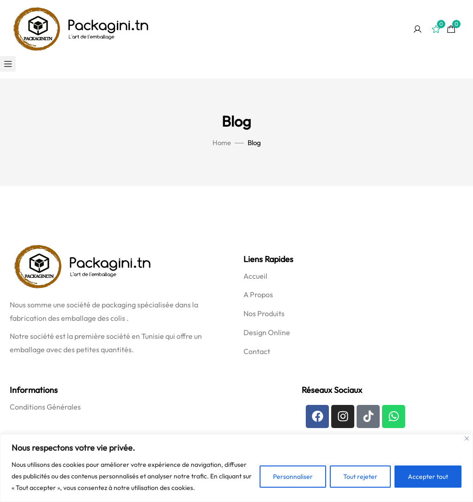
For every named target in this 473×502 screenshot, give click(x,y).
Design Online (266, 332)
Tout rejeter (360, 476)
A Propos (258, 294)
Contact (256, 351)
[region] (236, 468)
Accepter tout (428, 476)
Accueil (255, 276)
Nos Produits (264, 313)
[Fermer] (467, 438)
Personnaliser (293, 476)
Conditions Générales (45, 406)
